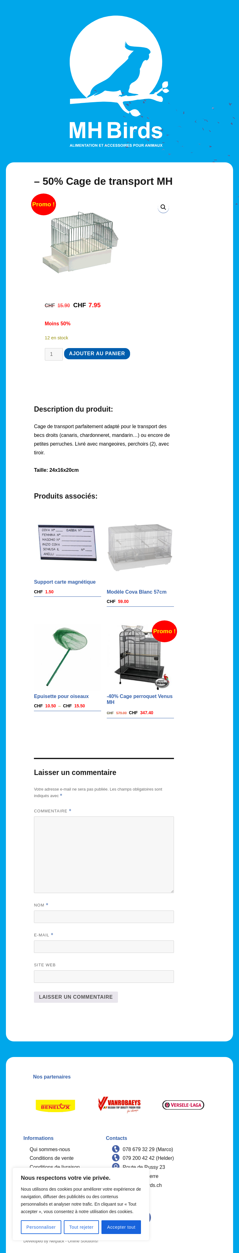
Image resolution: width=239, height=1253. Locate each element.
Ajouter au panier (97, 353)
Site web (45, 965)
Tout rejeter (81, 1227)
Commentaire (53, 811)
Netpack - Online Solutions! (73, 1241)
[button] (163, 207)
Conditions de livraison (55, 1167)
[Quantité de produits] (54, 354)
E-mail (43, 935)
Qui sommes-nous (50, 1149)
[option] (55, 1105)
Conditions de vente (51, 1158)
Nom (41, 905)
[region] (80, 1204)
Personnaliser (41, 1227)
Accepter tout (121, 1227)
